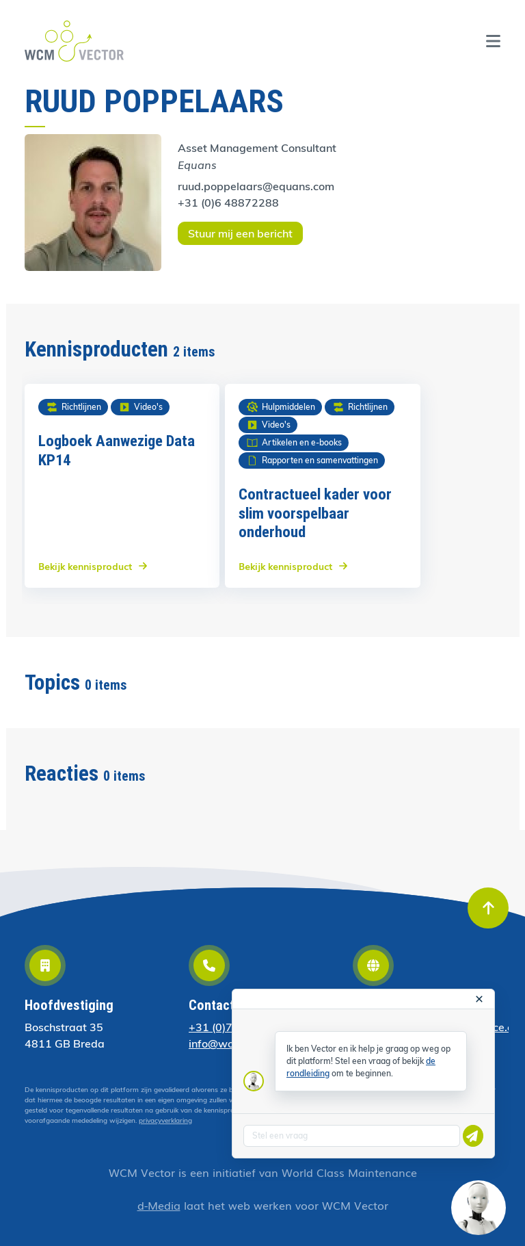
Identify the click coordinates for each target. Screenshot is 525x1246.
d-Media (158, 1205)
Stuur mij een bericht (240, 233)
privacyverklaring (165, 1120)
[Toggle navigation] (493, 41)
